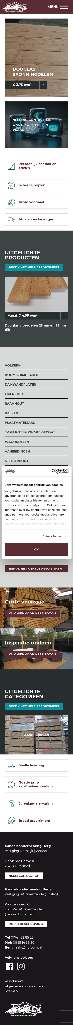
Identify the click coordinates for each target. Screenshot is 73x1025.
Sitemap (11, 991)
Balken (11, 413)
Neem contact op (24, 876)
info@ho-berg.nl (29, 947)
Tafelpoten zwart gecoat (30, 432)
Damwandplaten (20, 384)
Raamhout (14, 404)
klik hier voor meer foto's (32, 654)
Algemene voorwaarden (24, 986)
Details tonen (51, 536)
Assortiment (14, 981)
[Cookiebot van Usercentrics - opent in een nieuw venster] (52, 471)
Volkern (13, 365)
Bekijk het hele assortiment (34, 267)
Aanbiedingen (17, 451)
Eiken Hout (15, 394)
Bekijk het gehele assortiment (36, 568)
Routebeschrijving (26, 924)
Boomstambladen (22, 375)
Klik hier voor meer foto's (32, 613)
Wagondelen (17, 442)
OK (36, 549)
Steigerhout (17, 461)
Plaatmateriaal (20, 423)
